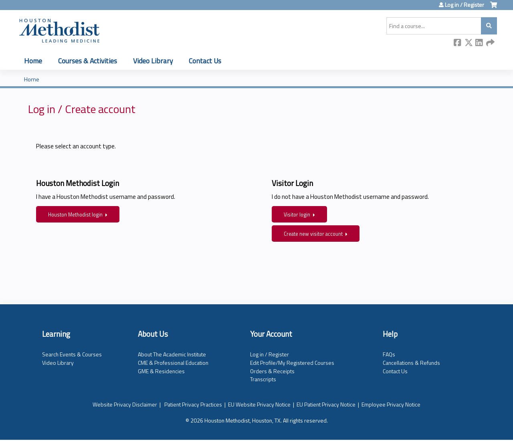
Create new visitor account (313, 234)
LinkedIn (479, 43)
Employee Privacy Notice (391, 404)
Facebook (458, 43)
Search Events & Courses (72, 354)
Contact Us (205, 60)
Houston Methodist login (75, 214)
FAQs (389, 354)
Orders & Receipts (272, 371)
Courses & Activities (87, 60)
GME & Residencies (161, 371)
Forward (490, 43)
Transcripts (263, 379)
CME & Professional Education (173, 362)
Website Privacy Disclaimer (125, 404)
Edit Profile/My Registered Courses (292, 362)
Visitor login (297, 214)
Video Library (153, 60)
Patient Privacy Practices (193, 404)
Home (33, 60)
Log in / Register (464, 5)
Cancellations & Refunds (411, 362)
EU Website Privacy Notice (259, 404)
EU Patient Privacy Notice (326, 404)
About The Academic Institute (172, 354)
